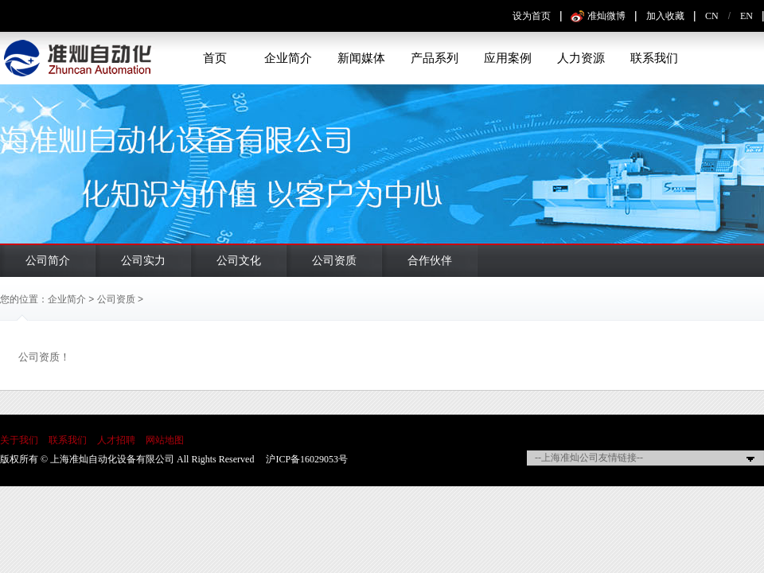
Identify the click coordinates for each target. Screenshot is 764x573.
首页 (215, 58)
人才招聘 (116, 440)
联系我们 (654, 58)
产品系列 (434, 58)
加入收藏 (665, 15)
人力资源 (581, 58)
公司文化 (238, 261)
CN (712, 15)
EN (746, 15)
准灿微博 (606, 15)
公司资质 (334, 261)
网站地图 (165, 440)
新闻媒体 (361, 58)
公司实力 (143, 261)
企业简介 (288, 58)
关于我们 (19, 440)
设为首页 (532, 15)
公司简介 (47, 261)
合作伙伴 (429, 261)
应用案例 (508, 58)
